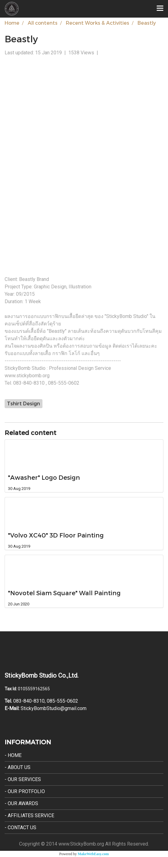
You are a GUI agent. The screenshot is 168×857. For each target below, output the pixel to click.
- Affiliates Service (29, 815)
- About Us (17, 767)
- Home (13, 755)
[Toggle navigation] (160, 8)
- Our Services (23, 779)
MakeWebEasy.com (93, 854)
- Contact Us (20, 827)
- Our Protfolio (25, 791)
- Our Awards (21, 803)
